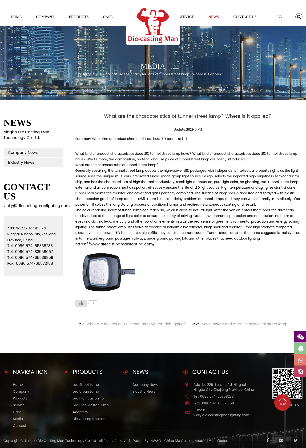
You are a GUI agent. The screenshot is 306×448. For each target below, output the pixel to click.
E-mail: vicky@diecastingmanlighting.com (221, 413)
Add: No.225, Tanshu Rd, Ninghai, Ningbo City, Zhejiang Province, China (223, 387)
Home (16, 17)
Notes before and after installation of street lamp (244, 324)
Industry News (21, 162)
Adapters (80, 412)
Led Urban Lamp (86, 391)
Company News (23, 153)
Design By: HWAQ (147, 440)
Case (108, 17)
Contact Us (244, 17)
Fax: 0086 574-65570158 (213, 403)
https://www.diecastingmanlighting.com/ (115, 244)
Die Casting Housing (89, 418)
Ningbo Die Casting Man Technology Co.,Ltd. (61, 440)
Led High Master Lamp (91, 405)
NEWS (213, 17)
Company (45, 17)
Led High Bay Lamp (88, 398)
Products (79, 17)
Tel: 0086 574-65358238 (213, 396)
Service (186, 17)
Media (18, 418)
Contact (19, 425)
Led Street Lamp (86, 384)
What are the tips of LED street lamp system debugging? (136, 324)
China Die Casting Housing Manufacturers (198, 440)
